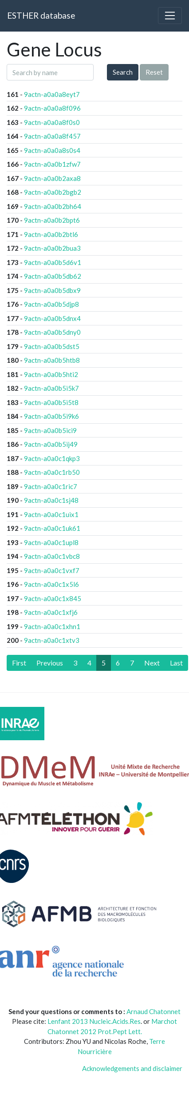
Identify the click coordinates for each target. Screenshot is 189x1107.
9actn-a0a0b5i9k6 (51, 416)
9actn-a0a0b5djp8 (51, 304)
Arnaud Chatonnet (153, 1011)
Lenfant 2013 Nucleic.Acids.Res (94, 1021)
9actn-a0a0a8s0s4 (52, 150)
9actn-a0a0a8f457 (52, 136)
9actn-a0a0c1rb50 (52, 472)
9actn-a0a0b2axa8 (52, 178)
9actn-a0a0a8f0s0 (52, 122)
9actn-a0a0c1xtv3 (51, 640)
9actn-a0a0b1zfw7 (52, 164)
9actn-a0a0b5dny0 (52, 332)
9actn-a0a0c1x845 (52, 598)
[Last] (176, 663)
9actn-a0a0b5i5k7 (51, 388)
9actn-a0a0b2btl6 (51, 234)
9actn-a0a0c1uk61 (52, 528)
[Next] (152, 663)
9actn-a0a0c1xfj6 (51, 612)
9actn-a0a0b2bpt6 (52, 220)
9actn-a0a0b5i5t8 (51, 402)
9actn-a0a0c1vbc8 (52, 556)
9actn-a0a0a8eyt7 (52, 94)
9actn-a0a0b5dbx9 (52, 290)
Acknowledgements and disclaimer (132, 1068)
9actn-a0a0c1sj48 (51, 500)
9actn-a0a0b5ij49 (51, 444)
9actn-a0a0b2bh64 (52, 206)
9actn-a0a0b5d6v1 (52, 262)
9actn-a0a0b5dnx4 (52, 318)
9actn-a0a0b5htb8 (52, 360)
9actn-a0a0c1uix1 (51, 514)
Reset (154, 72)
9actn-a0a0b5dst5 (51, 346)
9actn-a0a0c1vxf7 (51, 570)
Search (123, 72)
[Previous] (49, 663)
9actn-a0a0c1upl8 (51, 542)
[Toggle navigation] (170, 15)
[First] (19, 663)
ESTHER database (41, 15)
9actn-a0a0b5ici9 (50, 430)
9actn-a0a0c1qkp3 (52, 458)
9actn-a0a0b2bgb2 (52, 192)
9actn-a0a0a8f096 (52, 108)
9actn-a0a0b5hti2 (51, 374)
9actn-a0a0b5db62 (52, 276)
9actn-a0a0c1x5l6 (51, 584)
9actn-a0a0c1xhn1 (52, 626)
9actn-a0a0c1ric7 (50, 486)
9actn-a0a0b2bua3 (52, 248)
